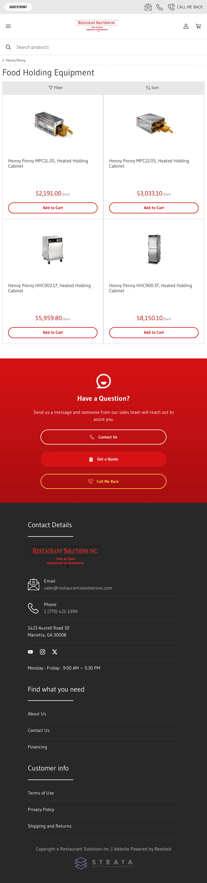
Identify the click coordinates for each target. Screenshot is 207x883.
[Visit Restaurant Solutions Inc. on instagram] (42, 651)
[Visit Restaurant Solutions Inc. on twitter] (54, 651)
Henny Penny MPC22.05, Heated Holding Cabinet (149, 163)
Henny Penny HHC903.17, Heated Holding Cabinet (49, 288)
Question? (18, 7)
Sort (152, 87)
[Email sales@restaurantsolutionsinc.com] (148, 6)
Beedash (163, 849)
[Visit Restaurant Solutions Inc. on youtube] (30, 651)
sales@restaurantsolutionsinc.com (78, 588)
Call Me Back (185, 6)
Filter (55, 87)
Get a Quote (103, 459)
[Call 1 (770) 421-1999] (159, 6)
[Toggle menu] (8, 26)
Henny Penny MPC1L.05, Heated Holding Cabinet (48, 163)
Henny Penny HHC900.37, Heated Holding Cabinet (150, 288)
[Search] (103, 47)
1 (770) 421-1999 (61, 611)
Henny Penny (15, 60)
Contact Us (103, 437)
